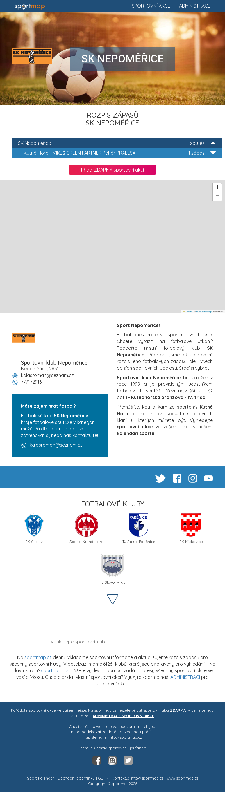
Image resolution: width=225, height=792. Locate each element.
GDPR (103, 778)
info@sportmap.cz (125, 737)
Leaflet (187, 311)
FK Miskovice (191, 528)
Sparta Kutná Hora (86, 528)
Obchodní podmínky (76, 778)
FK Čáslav (33, 528)
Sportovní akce (151, 6)
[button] (217, 187)
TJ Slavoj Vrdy (113, 569)
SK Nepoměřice (117, 143)
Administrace (194, 6)
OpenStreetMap (204, 311)
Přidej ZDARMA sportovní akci (112, 170)
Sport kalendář (40, 778)
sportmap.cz (38, 657)
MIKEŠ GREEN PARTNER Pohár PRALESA (120, 153)
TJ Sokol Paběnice (138, 528)
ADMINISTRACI (185, 677)
